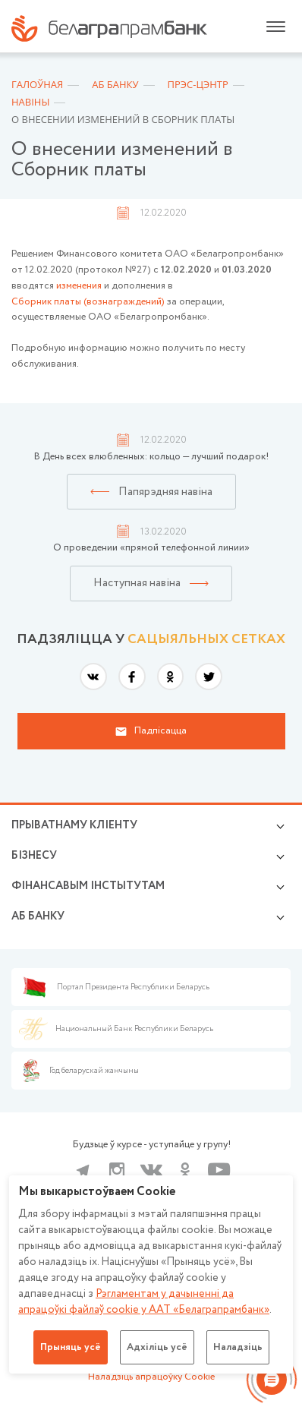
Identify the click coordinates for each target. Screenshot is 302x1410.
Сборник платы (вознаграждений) (88, 302)
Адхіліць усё (157, 1347)
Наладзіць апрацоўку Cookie (151, 1377)
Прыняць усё (70, 1347)
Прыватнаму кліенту (74, 825)
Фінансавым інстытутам (88, 886)
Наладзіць (238, 1347)
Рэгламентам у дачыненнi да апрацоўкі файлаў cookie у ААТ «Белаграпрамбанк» (143, 1301)
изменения (79, 286)
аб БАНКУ (37, 916)
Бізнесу (34, 855)
